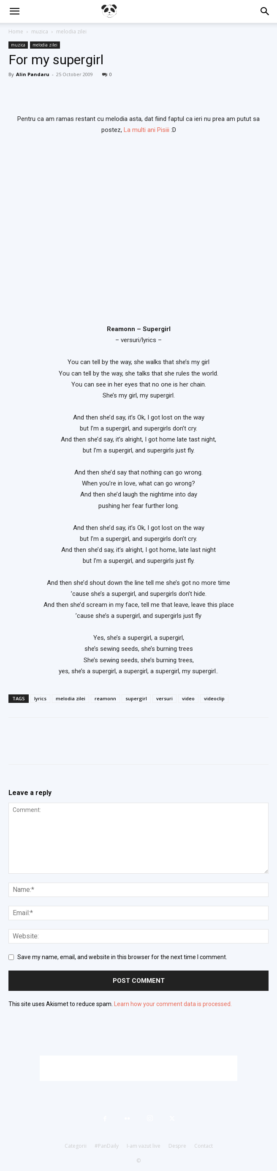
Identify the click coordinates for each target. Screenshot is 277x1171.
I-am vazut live (143, 1145)
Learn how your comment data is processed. (173, 1004)
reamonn (105, 698)
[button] (14, 11)
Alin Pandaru (32, 74)
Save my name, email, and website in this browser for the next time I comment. (122, 957)
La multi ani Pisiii (146, 130)
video (188, 698)
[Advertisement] (138, 1068)
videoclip (214, 698)
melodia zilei (71, 31)
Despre (177, 1145)
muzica (39, 31)
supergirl (136, 698)
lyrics (40, 698)
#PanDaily (107, 1145)
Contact (203, 1145)
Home (15, 31)
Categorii (76, 1145)
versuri (164, 698)
